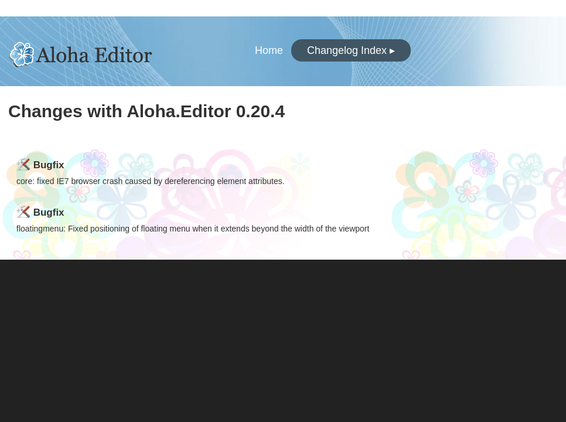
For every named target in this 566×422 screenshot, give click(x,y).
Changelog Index (351, 50)
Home (269, 50)
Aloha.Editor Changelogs (95, 51)
